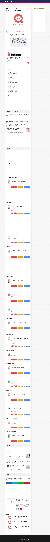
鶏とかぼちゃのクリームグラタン (12, 82)
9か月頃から (10, 72)
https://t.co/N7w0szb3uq (15, 43)
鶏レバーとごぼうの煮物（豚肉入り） (13, 94)
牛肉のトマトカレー (11, 90)
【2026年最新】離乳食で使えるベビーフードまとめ (14, 61)
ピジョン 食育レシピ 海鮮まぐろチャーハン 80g (17, 308)
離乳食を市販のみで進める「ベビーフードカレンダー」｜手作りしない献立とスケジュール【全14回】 (16, 454)
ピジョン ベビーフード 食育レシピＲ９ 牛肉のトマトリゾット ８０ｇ (20, 293)
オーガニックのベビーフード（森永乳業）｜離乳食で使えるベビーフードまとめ (22, 517)
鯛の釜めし (10, 77)
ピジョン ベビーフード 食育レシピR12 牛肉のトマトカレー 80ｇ (19, 394)
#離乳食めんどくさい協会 (23, 42)
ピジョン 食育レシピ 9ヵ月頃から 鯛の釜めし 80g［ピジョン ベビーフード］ (20, 251)
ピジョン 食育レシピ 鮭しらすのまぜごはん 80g (17, 280)
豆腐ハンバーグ (10, 74)
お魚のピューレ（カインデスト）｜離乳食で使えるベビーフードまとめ (22, 522)
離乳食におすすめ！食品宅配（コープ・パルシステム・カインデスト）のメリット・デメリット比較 (16, 129)
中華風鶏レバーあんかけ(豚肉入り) (12, 76)
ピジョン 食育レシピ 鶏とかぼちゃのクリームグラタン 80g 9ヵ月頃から (20, 322)
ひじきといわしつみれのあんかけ (12, 73)
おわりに (8, 95)
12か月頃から (10, 83)
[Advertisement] (18, 103)
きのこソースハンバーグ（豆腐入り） (13, 92)
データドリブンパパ (27, 539)
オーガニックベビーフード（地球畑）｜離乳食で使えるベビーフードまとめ (22, 527)
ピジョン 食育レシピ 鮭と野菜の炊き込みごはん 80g (17, 367)
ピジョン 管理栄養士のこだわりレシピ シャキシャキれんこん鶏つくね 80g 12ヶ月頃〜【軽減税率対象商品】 (20, 408)
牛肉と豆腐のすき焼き (11, 85)
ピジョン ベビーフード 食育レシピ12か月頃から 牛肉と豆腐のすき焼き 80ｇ (20, 339)
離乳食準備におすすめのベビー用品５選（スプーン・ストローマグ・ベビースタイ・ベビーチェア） (16, 466)
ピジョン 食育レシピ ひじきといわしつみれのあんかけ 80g (18, 181)
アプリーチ (15, 53)
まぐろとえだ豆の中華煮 (11, 86)
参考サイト (8, 96)
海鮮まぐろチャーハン (11, 81)
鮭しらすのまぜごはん (11, 78)
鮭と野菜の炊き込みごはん (12, 87)
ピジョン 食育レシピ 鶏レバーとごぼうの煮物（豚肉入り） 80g (19, 435)
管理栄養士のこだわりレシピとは (11, 69)
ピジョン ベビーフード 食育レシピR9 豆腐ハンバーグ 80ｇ (18, 206)
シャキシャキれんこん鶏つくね (12, 91)
